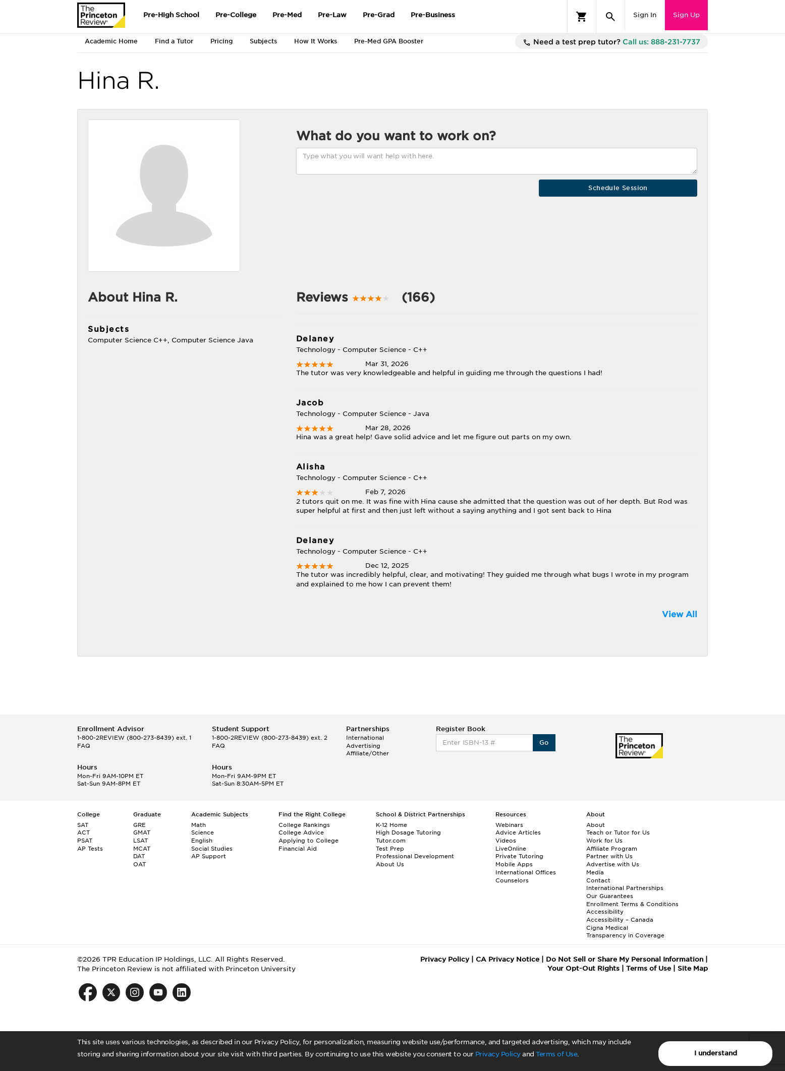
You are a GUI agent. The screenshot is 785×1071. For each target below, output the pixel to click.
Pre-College (235, 15)
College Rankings (304, 824)
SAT (82, 824)
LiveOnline (510, 848)
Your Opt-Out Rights (583, 968)
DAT (139, 856)
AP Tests (90, 848)
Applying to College (308, 840)
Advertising (363, 745)
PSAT (84, 840)
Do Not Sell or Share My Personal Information (624, 959)
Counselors (512, 880)
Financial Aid (297, 848)
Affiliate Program (611, 848)
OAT (139, 864)
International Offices (525, 872)
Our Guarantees (609, 896)
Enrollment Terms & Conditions (632, 904)
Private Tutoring (519, 856)
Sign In (644, 15)
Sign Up (686, 15)
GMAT (141, 832)
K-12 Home (391, 824)
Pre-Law (332, 15)
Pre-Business (433, 15)
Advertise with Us (612, 864)
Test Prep (390, 848)
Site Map (693, 968)
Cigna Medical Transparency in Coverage (625, 931)
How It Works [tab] (315, 41)
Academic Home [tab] (111, 41)
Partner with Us (609, 856)
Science (202, 832)
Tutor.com (391, 840)
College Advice (301, 832)
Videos (505, 840)
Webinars (509, 824)
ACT (83, 832)
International (365, 737)
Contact (598, 880)
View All (679, 614)
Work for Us (604, 840)
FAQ (83, 745)
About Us (390, 864)
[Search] (610, 16)
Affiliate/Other (367, 753)
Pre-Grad (379, 15)
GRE (139, 824)
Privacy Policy (498, 1054)
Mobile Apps (514, 864)
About (595, 824)
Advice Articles (518, 832)
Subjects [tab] (263, 41)
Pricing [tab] (221, 41)
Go (544, 742)
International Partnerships (624, 887)
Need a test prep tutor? (611, 42)
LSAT (140, 840)
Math (198, 824)
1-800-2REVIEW (134, 737)
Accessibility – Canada (619, 919)
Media (595, 872)
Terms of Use (556, 1054)
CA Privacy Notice (507, 959)
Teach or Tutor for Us (618, 832)
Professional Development (415, 856)
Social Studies (212, 848)
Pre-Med (287, 15)
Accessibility (605, 911)
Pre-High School (171, 15)
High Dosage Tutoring (408, 832)
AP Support (208, 856)
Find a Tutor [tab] (174, 41)
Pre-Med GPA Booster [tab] (388, 41)
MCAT (141, 848)
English (201, 840)
